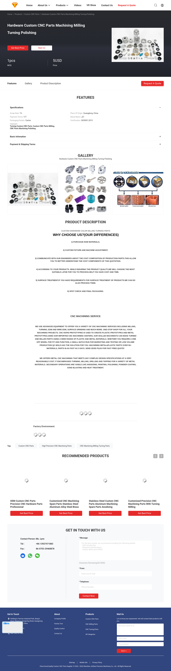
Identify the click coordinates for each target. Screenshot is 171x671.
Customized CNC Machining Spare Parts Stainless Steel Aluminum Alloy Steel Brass (64, 504)
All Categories (90, 634)
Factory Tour (58, 624)
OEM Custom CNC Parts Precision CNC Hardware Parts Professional (26, 504)
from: (82, 568)
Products (18, 14)
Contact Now (89, 596)
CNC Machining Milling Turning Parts (95, 446)
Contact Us (58, 633)
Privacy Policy (97, 662)
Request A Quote (152, 83)
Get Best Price (17, 48)
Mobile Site (84, 662)
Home (9, 14)
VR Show (91, 5)
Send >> (124, 651)
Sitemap (72, 662)
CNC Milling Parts (92, 624)
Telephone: (84, 582)
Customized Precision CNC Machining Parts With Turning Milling (144, 504)
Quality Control (59, 629)
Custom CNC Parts (31, 14)
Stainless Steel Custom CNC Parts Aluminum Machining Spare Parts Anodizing (104, 504)
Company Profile (60, 619)
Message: (84, 538)
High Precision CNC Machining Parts (57, 446)
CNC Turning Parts (92, 629)
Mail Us (41, 48)
